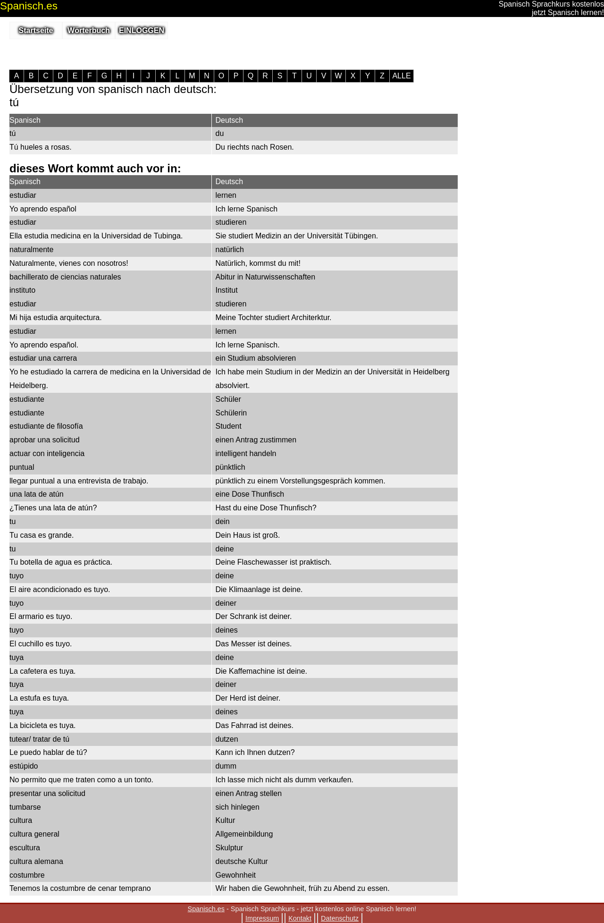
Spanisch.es (206, 909)
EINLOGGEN (141, 30)
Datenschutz (340, 918)
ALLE (401, 76)
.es (29, 6)
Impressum (262, 918)
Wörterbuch (88, 30)
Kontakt (299, 918)
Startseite (36, 30)
